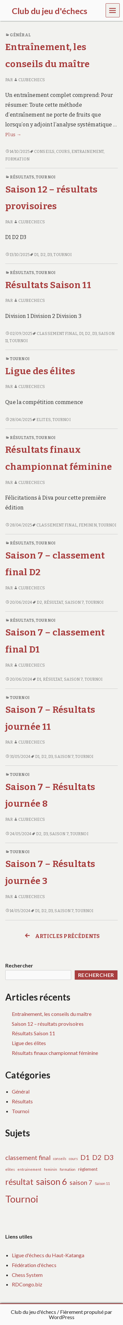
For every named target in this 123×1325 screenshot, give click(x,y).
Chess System (27, 1275)
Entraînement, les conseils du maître (52, 1014)
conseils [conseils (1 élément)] (59, 1158)
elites (43, 419)
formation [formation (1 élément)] (67, 1169)
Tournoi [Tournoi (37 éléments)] (21, 1199)
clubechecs (29, 80)
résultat (53, 602)
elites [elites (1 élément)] (10, 1169)
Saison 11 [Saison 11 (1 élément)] (102, 1183)
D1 (36, 254)
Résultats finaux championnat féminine (55, 1053)
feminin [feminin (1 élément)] (50, 1169)
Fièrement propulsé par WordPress (81, 1314)
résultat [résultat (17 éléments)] (19, 1182)
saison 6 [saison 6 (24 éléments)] (51, 1181)
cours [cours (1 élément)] (73, 1158)
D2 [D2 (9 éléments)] (96, 1157)
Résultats (22, 177)
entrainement (88, 151)
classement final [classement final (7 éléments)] (28, 1157)
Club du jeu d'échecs (33, 1312)
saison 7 (74, 602)
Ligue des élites (40, 371)
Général (20, 35)
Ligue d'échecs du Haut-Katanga (48, 1255)
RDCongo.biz (27, 1284)
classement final (57, 333)
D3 (49, 254)
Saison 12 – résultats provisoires (48, 1024)
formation (17, 159)
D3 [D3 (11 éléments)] (109, 1157)
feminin (88, 525)
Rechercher (19, 965)
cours (63, 151)
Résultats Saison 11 (48, 285)
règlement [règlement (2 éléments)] (87, 1169)
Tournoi (45, 177)
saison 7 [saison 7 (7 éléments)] (81, 1182)
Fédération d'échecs (34, 1265)
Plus (13, 135)
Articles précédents (61, 936)
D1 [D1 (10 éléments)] (85, 1157)
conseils (44, 151)
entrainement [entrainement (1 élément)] (29, 1169)
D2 (43, 254)
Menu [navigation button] (113, 10)
